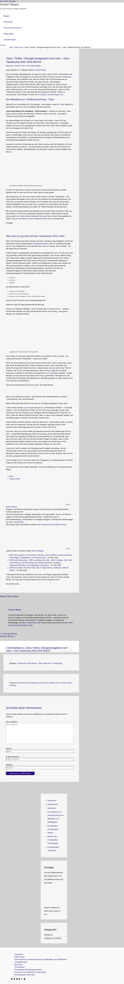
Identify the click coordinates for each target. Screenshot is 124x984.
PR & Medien (19, 967)
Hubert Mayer (9, 4)
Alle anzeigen (38, 551)
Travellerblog (18, 522)
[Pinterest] (19, 979)
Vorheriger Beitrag (8, 634)
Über (11, 476)
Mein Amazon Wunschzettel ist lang (51, 525)
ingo (7, 255)
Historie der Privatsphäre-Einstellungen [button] (53, 839)
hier (45, 914)
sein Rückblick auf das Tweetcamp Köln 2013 (33, 219)
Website (9, 765)
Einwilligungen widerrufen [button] (24, 975)
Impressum (52, 800)
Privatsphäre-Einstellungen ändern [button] (53, 829)
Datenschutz (53, 804)
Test (23, 66)
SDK (21, 512)
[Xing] (22, 979)
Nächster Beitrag (8, 636)
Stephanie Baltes (41, 244)
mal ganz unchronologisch (49, 95)
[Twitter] (14, 979)
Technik (17, 66)
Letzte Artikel (14, 479)
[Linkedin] (12, 979)
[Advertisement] (26, 229)
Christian (30, 408)
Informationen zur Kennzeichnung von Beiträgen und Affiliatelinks (40, 959)
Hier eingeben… (12, 722)
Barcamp (9, 66)
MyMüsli (48, 356)
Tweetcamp (66, 77)
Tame (62, 104)
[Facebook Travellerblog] (24, 979)
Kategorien (48, 935)
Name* (9, 749)
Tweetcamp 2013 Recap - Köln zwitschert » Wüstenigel (40, 663)
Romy (8, 415)
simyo (50, 373)
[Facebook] (17, 979)
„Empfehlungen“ (20, 962)
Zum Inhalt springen (8, 1)
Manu (48, 365)
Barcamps (52, 808)
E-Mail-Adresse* (12, 757)
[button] (3, 45)
